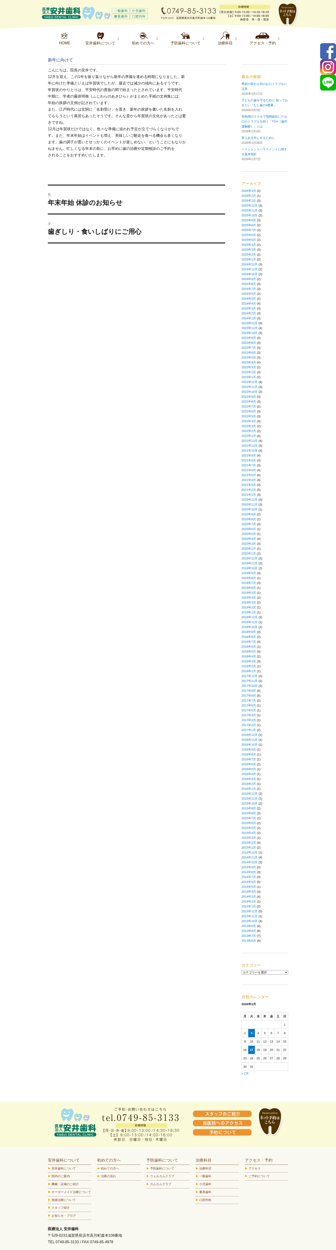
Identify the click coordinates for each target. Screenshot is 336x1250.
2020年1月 (249, 553)
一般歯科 (205, 1176)
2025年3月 (249, 249)
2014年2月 (249, 901)
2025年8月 (249, 225)
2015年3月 (249, 837)
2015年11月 (250, 798)
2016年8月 (249, 754)
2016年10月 (250, 744)
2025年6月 (249, 235)
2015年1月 (249, 847)
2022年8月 (249, 401)
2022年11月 (250, 387)
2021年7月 (249, 465)
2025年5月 (249, 240)
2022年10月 (250, 391)
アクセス (254, 1168)
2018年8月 (249, 637)
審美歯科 (205, 1192)
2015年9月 (249, 808)
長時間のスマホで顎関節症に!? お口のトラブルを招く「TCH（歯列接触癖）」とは (264, 121)
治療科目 (205, 1168)
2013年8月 (249, 931)
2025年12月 (250, 205)
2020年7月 (249, 524)
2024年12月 (250, 264)
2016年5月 (249, 769)
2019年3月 (249, 602)
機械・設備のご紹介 (65, 1184)
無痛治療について (64, 1200)
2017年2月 (249, 725)
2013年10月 (250, 921)
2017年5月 (249, 710)
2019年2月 (249, 607)
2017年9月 (249, 690)
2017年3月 (249, 720)
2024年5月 (249, 298)
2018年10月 (250, 627)
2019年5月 (249, 592)
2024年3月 (249, 308)
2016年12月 (250, 735)
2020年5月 (249, 534)
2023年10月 (250, 333)
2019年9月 (249, 573)
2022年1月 (249, 436)
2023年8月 (249, 342)
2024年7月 (249, 289)
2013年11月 (250, 916)
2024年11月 (250, 269)
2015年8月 (249, 813)
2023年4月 (249, 362)
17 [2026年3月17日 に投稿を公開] (251, 1050)
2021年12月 (250, 440)
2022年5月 (249, 416)
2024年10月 (250, 274)
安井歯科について (64, 1168)
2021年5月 (249, 475)
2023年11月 (250, 328)
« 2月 (245, 1073)
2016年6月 (249, 764)
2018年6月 (249, 646)
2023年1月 (249, 377)
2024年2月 (249, 313)
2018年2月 (249, 666)
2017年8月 (249, 695)
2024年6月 (249, 293)
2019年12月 (250, 558)
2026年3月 (249, 191)
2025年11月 (250, 210)
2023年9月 (249, 338)
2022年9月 (249, 396)
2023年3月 (249, 367)
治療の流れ (108, 1176)
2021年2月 (249, 490)
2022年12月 (250, 382)
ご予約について (259, 1176)
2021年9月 (249, 455)
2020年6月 (249, 529)
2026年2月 (249, 195)
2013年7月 (249, 936)
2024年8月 (249, 284)
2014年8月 (249, 872)
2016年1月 (249, 788)
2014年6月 (249, 882)
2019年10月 (250, 568)
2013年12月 (250, 911)
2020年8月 (249, 519)
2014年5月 (249, 886)
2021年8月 (249, 460)
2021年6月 (249, 470)
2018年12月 (250, 617)
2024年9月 (249, 279)
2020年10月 (250, 509)
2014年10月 (250, 862)
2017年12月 (250, 676)
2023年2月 (249, 372)
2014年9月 (249, 867)
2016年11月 (250, 739)
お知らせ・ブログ (64, 1215)
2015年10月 (250, 803)
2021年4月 (249, 480)
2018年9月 (249, 632)
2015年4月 (249, 833)
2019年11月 (250, 563)
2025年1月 (249, 259)
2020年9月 (249, 514)
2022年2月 (249, 431)
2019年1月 (249, 612)
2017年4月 (249, 715)
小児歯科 (205, 1184)
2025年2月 (249, 254)
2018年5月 (249, 651)
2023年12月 (250, 323)
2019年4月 (249, 597)
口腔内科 (205, 1200)
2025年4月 (249, 244)
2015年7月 (249, 818)
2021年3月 (249, 485)
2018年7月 (249, 641)
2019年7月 (249, 583)
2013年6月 (249, 940)
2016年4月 (249, 774)
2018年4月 (249, 656)
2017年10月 (250, 686)
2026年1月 (249, 200)
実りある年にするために (258, 138)
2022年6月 (249, 411)
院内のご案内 (61, 1176)
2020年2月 (249, 548)
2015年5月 (249, 828)
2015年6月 (249, 823)
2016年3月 (249, 779)
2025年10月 (250, 215)
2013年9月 (249, 926)
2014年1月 (249, 906)
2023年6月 (249, 352)
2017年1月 (249, 730)
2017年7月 (249, 700)
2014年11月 (250, 857)
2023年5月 (249, 357)
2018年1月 (249, 671)
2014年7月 (249, 877)
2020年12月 (250, 499)
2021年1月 (249, 494)
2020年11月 (250, 504)
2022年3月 (249, 426)
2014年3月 (249, 896)
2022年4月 (249, 421)
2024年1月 (249, 318)
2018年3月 (249, 661)
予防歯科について (162, 1168)
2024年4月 (249, 303)
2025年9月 (249, 220)
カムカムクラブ (160, 1184)
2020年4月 (249, 539)
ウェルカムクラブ (162, 1176)
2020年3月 (249, 543)
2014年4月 (249, 891)
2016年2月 (249, 784)
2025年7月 (249, 230)
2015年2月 (249, 842)
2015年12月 (250, 793)
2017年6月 (249, 705)
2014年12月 (250, 852)
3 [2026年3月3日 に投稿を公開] (251, 1033)
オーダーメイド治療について (71, 1192)
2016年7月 (249, 759)
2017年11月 (250, 681)
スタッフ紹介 (61, 1207)
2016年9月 (249, 749)
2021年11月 (250, 445)
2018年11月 (250, 622)
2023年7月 (249, 347)
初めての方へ (110, 1168)
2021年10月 (250, 450)
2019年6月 (249, 588)
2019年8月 (249, 578)
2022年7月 (249, 406)
